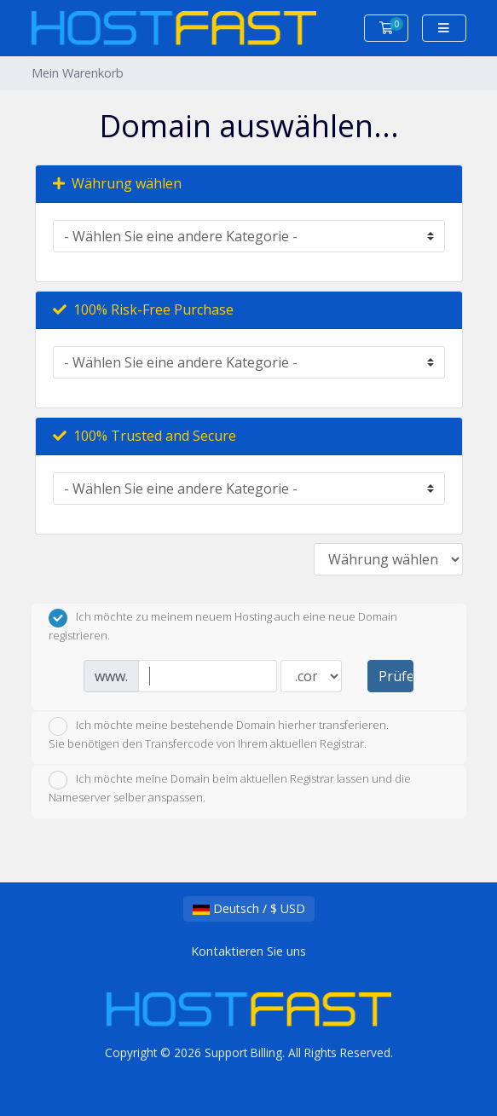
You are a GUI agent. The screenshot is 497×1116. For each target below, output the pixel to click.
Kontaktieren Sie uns (248, 951)
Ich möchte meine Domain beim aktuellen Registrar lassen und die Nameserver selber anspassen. (230, 788)
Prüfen (396, 676)
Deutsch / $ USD (249, 908)
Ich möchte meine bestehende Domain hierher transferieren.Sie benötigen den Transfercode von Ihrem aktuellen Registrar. (219, 734)
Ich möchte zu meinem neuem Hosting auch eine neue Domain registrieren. (223, 626)
